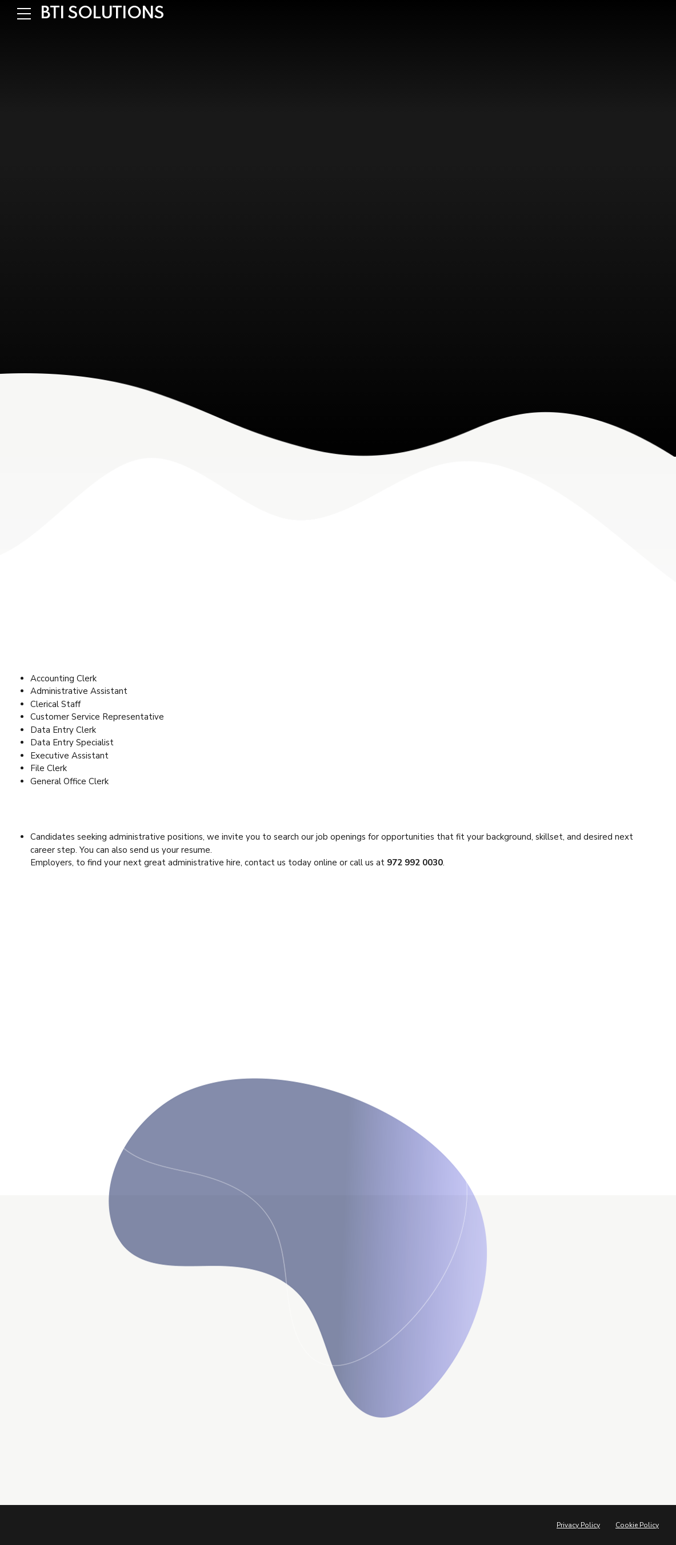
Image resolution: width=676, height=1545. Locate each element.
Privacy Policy (578, 1525)
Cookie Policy (637, 1525)
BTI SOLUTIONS (102, 13)
